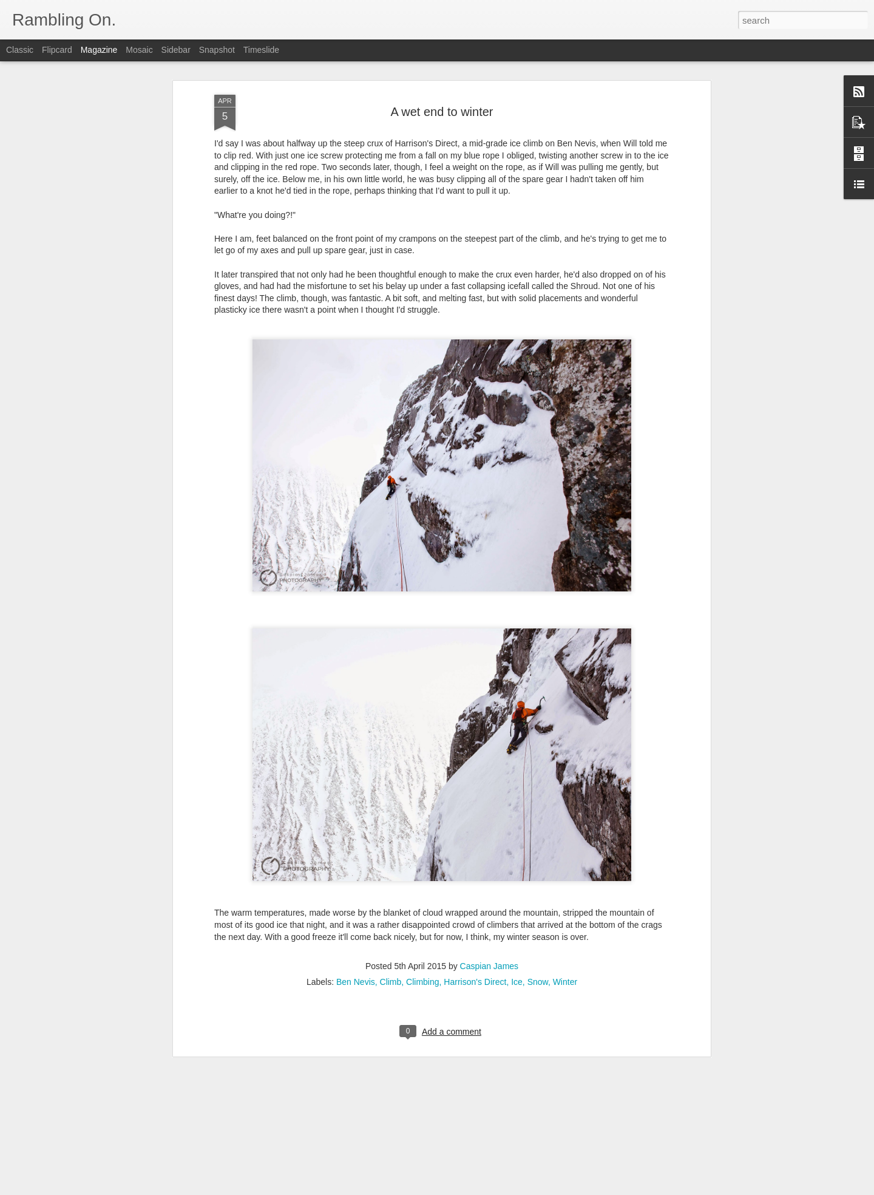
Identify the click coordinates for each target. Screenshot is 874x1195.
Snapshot (217, 50)
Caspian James (489, 942)
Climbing (422, 958)
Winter (565, 958)
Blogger (475, 1188)
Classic (19, 50)
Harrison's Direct (475, 958)
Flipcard (57, 50)
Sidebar (176, 50)
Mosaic (139, 50)
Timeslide (261, 50)
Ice (517, 958)
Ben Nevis (355, 958)
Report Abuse (510, 1188)
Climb (391, 958)
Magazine (99, 50)
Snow (537, 958)
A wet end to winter (442, 88)
